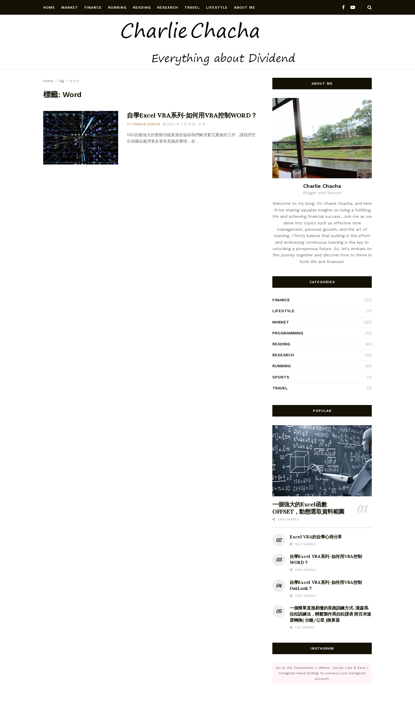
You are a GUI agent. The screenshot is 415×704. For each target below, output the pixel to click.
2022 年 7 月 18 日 (179, 124)
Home (49, 7)
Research (167, 7)
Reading (142, 7)
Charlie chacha (146, 124)
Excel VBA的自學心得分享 (316, 537)
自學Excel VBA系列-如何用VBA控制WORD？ (192, 115)
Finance (93, 7)
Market (69, 7)
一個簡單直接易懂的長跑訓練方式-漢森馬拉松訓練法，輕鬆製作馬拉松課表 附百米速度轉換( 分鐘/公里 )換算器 (330, 614)
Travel (192, 7)
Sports (280, 377)
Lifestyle (217, 7)
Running (117, 7)
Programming (287, 333)
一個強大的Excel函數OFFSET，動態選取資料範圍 (308, 508)
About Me (244, 7)
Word (74, 81)
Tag (61, 81)
